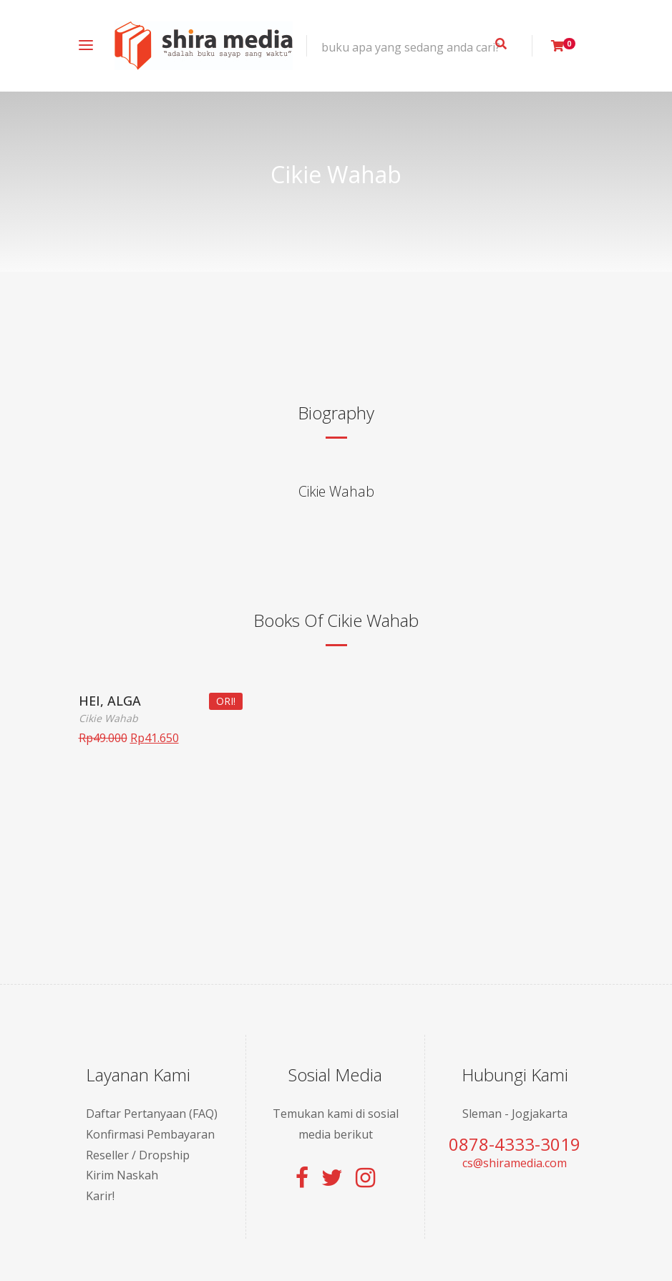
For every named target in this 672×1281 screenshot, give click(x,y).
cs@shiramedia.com (514, 1163)
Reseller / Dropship (138, 1155)
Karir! (100, 1196)
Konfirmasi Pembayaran (150, 1134)
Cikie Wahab (336, 491)
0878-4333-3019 (514, 1144)
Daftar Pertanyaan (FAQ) (152, 1113)
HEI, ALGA (110, 700)
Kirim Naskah (122, 1175)
